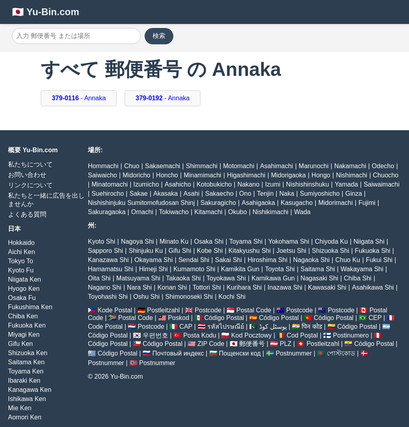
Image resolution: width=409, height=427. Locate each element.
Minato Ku (174, 241)
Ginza (353, 193)
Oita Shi (99, 278)
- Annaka (79, 98)
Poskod (178, 317)
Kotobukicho (214, 184)
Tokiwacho (174, 212)
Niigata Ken (24, 279)
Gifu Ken (20, 343)
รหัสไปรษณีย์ (225, 326)
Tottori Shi (207, 287)
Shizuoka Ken (28, 353)
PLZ (286, 343)
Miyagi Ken (24, 334)
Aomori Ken (25, 417)
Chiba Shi (357, 278)
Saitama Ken (26, 362)
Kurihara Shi (244, 287)
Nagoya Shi (137, 241)
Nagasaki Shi (319, 278)
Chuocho (386, 175)
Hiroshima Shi (268, 259)
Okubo (237, 212)
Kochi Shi (232, 296)
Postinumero (351, 335)
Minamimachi (202, 175)
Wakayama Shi (362, 269)
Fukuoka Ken (27, 325)
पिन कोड (312, 326)
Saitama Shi (317, 269)
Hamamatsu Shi (110, 269)
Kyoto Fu (21, 270)
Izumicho (146, 184)
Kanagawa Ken (30, 389)
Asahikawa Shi (373, 287)
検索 (159, 35)
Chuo (131, 166)
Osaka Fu (22, 297)
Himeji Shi (153, 269)
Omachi (142, 212)
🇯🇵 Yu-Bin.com (45, 11)
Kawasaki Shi (327, 287)
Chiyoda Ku (331, 241)
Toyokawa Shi (226, 278)
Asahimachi (276, 166)
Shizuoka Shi (330, 250)
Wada (302, 212)
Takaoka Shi (183, 278)
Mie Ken (20, 408)
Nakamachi (350, 166)
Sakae (138, 193)
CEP (375, 317)
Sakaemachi (162, 166)
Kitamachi (208, 212)
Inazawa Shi (285, 287)
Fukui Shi (379, 259)
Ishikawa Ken (27, 398)
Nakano (248, 184)
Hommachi (103, 166)
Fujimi (366, 202)
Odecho (383, 166)
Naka (286, 193)
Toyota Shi (280, 269)
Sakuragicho (218, 202)
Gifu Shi (180, 250)
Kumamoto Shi (194, 269)
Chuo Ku (347, 259)
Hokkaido (21, 242)
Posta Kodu (199, 335)
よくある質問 (27, 214)
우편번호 (155, 335)
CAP (186, 326)
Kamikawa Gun (273, 278)
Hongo (321, 175)
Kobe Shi (210, 250)
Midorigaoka (288, 175)
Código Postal (224, 317)
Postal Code (253, 310)
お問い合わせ (27, 174)
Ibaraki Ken (24, 380)
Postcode (208, 310)
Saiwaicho (102, 175)
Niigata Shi (368, 241)
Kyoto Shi (101, 241)
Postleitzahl (163, 310)
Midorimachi (335, 202)
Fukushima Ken (30, 307)
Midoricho (136, 175)
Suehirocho (107, 193)
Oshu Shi (146, 296)
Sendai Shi (194, 259)
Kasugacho (297, 202)
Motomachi (238, 166)
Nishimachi (351, 175)
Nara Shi (139, 287)
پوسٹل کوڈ (273, 326)
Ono (245, 193)
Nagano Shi (104, 287)
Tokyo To (20, 261)
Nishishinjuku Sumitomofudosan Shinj (141, 202)
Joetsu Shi (291, 250)
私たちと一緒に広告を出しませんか (46, 199)
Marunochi (314, 166)
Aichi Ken (21, 251)
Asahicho (178, 184)
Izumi (272, 184)
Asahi (191, 193)
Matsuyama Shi (138, 278)
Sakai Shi (228, 259)
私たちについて (30, 164)
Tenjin (265, 193)
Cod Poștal (302, 335)
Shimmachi (201, 166)
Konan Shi (172, 287)
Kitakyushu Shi (249, 250)
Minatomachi (109, 184)
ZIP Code (210, 343)
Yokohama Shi (288, 241)
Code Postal (105, 326)
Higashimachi (246, 175)
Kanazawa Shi (108, 259)
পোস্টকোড (341, 353)
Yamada (346, 184)
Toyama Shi (246, 241)
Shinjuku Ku (146, 250)
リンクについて (30, 185)
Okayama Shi (153, 259)
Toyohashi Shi (108, 296)
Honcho (167, 175)
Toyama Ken (26, 371)
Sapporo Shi (105, 250)
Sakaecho (219, 193)
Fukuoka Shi (372, 250)
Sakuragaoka (106, 212)
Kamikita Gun (240, 269)
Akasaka (165, 193)
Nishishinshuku (307, 184)
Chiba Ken (23, 316)
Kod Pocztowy (251, 335)
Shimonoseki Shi (189, 296)
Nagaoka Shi (311, 259)
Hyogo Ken (24, 288)
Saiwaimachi (381, 184)
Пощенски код (240, 353)
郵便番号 (252, 343)
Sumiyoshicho (320, 193)
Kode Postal (114, 310)
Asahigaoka (258, 202)
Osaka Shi (209, 241)
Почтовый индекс (178, 353)
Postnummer (294, 353)
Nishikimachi (270, 212)
